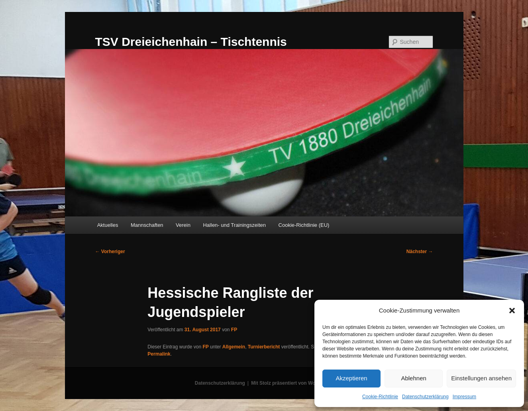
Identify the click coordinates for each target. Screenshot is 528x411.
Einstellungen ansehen (481, 378)
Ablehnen (413, 378)
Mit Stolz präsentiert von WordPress (292, 383)
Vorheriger (110, 251)
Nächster (419, 251)
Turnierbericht (264, 347)
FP (234, 329)
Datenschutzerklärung (425, 396)
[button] (512, 311)
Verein (183, 225)
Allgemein (233, 347)
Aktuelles (107, 225)
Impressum (464, 396)
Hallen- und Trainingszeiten (234, 225)
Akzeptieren (351, 378)
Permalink (158, 354)
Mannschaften (147, 225)
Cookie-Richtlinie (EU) (304, 225)
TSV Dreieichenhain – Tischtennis (191, 41)
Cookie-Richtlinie (380, 396)
